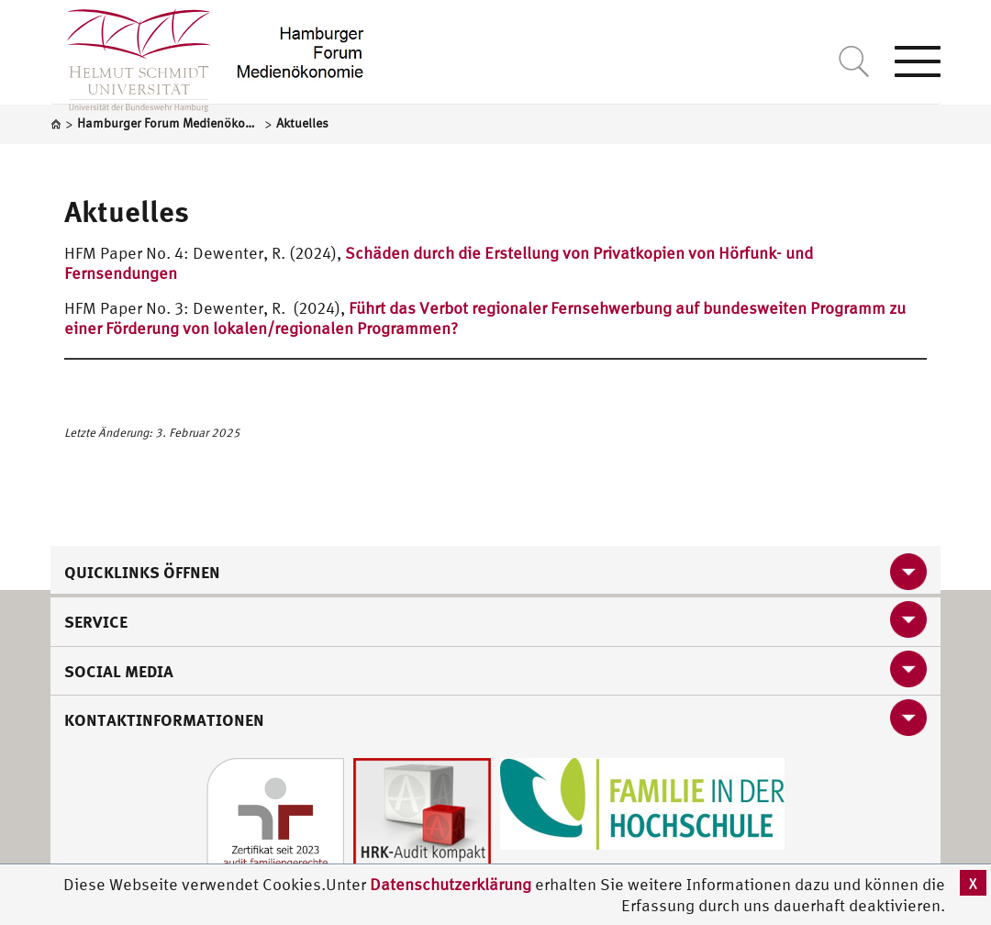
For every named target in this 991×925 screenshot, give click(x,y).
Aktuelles (126, 211)
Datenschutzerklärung (450, 884)
